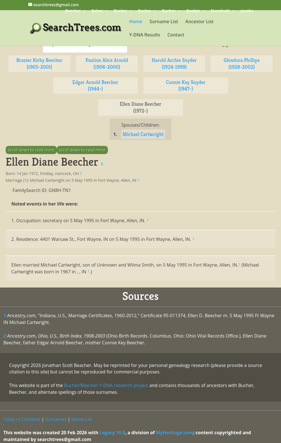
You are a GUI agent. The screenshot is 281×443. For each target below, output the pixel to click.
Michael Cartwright (143, 134)
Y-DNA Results (144, 35)
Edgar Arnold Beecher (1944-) (95, 85)
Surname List (163, 22)
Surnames (55, 419)
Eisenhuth (220, 11)
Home (135, 22)
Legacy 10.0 (112, 432)
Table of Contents (21, 419)
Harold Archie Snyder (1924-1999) (174, 63)
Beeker (120, 11)
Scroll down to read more (31, 150)
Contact (175, 35)
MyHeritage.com (174, 432)
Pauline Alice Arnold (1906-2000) (107, 63)
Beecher (73, 11)
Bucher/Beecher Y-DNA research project (106, 385)
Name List (82, 419)
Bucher (169, 11)
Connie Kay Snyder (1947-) (185, 85)
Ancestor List (199, 22)
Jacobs (247, 11)
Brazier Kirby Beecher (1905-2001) (39, 63)
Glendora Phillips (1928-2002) (242, 63)
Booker (193, 11)
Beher (97, 11)
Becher (144, 11)
